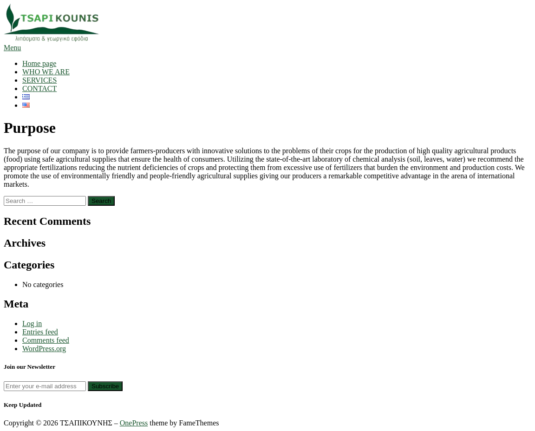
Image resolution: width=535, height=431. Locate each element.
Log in (32, 323)
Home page (39, 63)
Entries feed (40, 332)
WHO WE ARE (46, 72)
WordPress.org (44, 349)
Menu (12, 48)
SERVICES (39, 80)
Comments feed (45, 340)
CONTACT (39, 88)
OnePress (134, 423)
